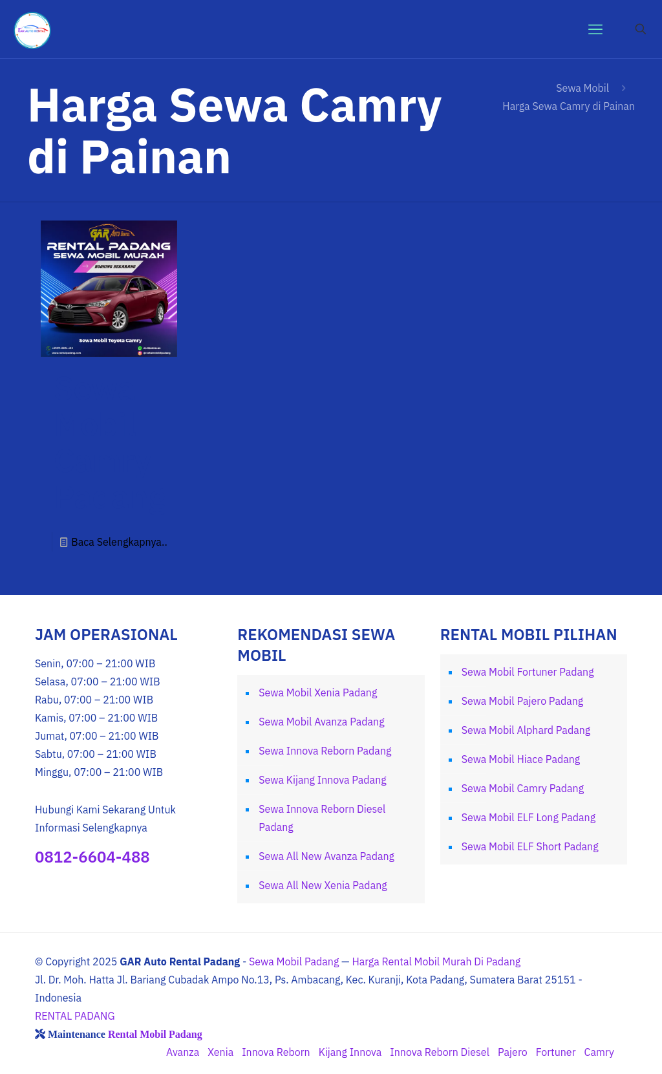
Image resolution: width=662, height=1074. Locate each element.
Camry (599, 1052)
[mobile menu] (595, 29)
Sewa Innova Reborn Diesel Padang (322, 817)
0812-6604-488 (92, 856)
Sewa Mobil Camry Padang (110, 442)
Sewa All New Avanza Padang (326, 856)
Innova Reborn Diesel (439, 1052)
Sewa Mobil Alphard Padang (526, 730)
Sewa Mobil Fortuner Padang (528, 671)
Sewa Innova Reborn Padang (325, 750)
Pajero (513, 1052)
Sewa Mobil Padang (294, 961)
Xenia (220, 1052)
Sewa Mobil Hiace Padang (521, 759)
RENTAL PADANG (75, 1015)
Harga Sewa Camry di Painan (568, 106)
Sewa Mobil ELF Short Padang (530, 846)
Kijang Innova (350, 1052)
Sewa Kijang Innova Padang (322, 779)
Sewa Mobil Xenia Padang (318, 692)
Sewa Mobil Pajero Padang (523, 700)
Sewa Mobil (582, 87)
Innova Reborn (276, 1052)
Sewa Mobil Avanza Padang (321, 721)
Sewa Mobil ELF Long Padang (528, 817)
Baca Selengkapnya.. (119, 541)
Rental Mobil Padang (155, 1034)
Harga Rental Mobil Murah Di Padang (436, 961)
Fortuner (556, 1052)
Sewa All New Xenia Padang (323, 885)
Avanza (182, 1052)
